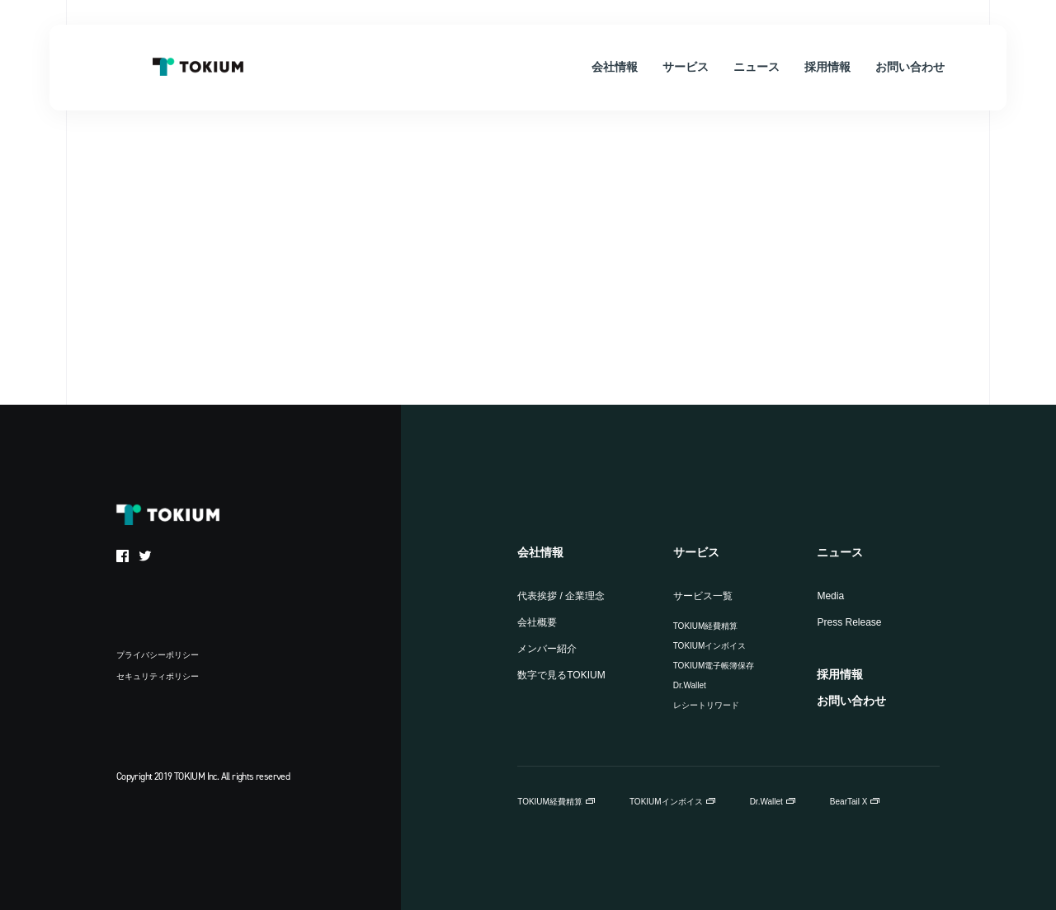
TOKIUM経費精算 (705, 626)
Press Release (849, 622)
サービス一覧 (703, 596)
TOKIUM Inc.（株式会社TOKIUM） (198, 67)
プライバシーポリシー (157, 654)
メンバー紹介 (547, 648)
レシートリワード (706, 705)
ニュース (840, 552)
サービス (696, 552)
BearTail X (849, 801)
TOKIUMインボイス (710, 645)
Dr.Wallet (689, 685)
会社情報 (540, 552)
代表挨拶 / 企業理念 (561, 596)
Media (830, 596)
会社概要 (537, 622)
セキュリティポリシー (157, 676)
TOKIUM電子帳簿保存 (714, 665)
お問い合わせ (851, 700)
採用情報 (840, 674)
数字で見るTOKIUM (561, 675)
